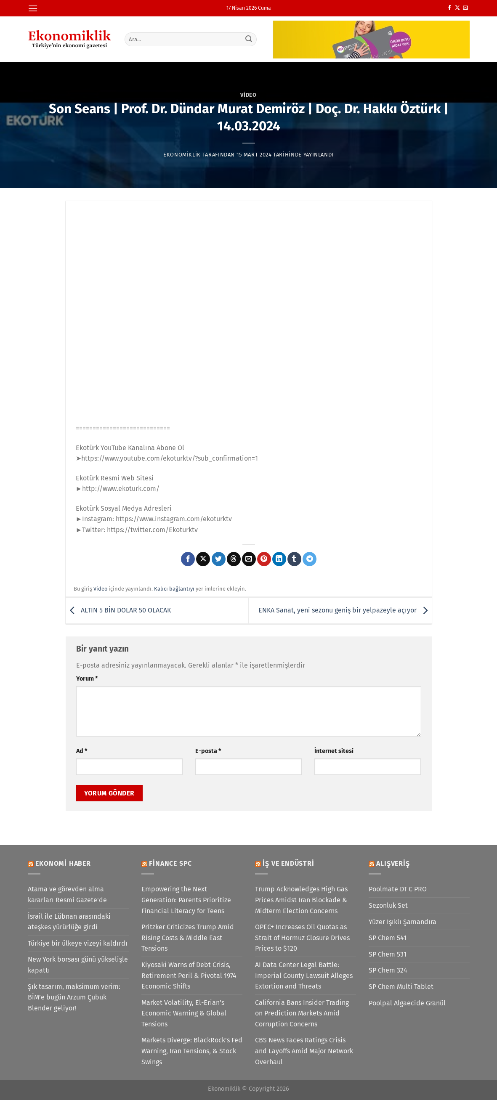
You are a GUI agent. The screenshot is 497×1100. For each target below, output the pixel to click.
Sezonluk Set (388, 905)
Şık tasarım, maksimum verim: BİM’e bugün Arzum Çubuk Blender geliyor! (74, 997)
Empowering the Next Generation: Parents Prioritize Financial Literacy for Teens (186, 899)
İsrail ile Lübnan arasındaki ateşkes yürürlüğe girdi (69, 921)
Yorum (87, 678)
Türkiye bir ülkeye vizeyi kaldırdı (78, 943)
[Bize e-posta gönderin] (465, 8)
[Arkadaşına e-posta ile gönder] (249, 559)
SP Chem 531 (388, 954)
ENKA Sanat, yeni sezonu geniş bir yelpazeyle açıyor (345, 610)
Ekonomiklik (182, 154)
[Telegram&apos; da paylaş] (309, 559)
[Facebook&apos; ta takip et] (449, 8)
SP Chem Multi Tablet (401, 987)
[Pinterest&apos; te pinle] (264, 559)
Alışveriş (392, 863)
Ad (81, 751)
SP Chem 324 (388, 970)
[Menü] (33, 8)
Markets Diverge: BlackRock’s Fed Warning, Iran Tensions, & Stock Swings (191, 1051)
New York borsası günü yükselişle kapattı (78, 964)
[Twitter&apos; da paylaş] (219, 559)
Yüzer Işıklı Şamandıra (402, 922)
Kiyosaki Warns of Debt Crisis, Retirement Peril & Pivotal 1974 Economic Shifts (189, 975)
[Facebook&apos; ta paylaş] (188, 559)
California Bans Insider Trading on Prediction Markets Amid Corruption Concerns (302, 1013)
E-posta (208, 751)
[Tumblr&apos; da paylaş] (294, 559)
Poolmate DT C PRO (398, 889)
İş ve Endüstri (288, 863)
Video (248, 95)
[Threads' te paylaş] (234, 559)
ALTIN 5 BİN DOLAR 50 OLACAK (118, 610)
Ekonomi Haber (62, 863)
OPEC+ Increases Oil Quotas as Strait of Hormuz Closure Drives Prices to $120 (302, 937)
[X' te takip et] (457, 8)
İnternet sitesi (333, 751)
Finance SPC (170, 863)
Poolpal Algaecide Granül (407, 1003)
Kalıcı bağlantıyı (174, 589)
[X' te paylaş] (203, 559)
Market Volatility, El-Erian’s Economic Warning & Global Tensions (183, 1013)
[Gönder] (249, 39)
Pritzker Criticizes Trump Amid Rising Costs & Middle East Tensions (187, 937)
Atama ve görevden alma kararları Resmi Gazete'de (67, 894)
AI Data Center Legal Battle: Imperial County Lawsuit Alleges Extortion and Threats (304, 975)
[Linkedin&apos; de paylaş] (279, 559)
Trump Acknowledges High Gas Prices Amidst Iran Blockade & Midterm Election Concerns (301, 899)
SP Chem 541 (388, 938)
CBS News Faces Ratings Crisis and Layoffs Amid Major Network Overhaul (304, 1051)
